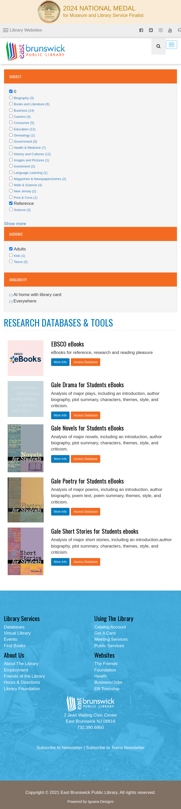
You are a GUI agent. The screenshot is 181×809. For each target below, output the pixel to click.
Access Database (85, 362)
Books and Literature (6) (31, 104)
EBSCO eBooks (67, 343)
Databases (14, 627)
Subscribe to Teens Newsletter (115, 747)
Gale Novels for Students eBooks (87, 427)
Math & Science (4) (28, 185)
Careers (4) (22, 117)
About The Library (21, 663)
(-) (11, 295)
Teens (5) (21, 262)
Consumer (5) (24, 123)
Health (100, 676)
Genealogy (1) (24, 135)
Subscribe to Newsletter (60, 747)
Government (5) (25, 141)
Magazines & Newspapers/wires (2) (40, 179)
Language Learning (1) (31, 173)
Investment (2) (24, 166)
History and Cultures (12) (32, 154)
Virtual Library (17, 633)
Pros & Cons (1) (25, 197)
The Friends (106, 663)
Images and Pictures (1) (31, 160)
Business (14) (24, 110)
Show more (15, 223)
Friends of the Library (24, 676)
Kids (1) (19, 256)
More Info (60, 362)
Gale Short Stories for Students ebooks (94, 530)
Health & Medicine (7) (30, 148)
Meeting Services (111, 639)
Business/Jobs (108, 682)
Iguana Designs (101, 802)
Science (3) (22, 210)
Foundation (105, 670)
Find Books (15, 645)
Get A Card (105, 633)
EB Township (106, 688)
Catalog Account (110, 627)
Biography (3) (24, 98)
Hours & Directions (22, 682)
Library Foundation (22, 688)
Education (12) (25, 129)
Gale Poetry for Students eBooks (87, 480)
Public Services (109, 645)
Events (10, 639)
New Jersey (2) (25, 191)
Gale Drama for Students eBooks (87, 384)
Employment (16, 670)
